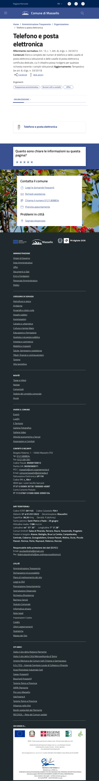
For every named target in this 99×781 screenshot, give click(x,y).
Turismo (16, 359)
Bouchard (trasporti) (22, 678)
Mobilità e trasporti (22, 346)
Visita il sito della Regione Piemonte (30, 651)
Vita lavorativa (20, 364)
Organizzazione (61, 24)
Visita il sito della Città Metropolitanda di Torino (35, 656)
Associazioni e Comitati (24, 441)
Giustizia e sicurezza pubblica (26, 337)
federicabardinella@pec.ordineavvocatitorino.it (39, 554)
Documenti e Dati (21, 271)
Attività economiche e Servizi (26, 436)
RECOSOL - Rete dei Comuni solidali (30, 714)
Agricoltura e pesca (22, 301)
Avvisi (16, 398)
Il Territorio (18, 423)
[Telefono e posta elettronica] (19, 127)
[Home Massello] (39, 13)
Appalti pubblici (20, 314)
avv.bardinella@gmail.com (31, 551)
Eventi (16, 414)
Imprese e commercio (23, 341)
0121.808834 (23, 456)
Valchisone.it (19, 696)
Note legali (18, 613)
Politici (16, 285)
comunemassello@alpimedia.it (33, 473)
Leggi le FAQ (19, 581)
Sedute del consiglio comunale (27, 393)
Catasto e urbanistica (23, 323)
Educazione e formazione (24, 332)
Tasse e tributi (19, 380)
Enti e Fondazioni (21, 276)
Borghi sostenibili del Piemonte (27, 710)
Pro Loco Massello (21, 692)
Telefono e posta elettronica (40, 126)
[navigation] (5, 13)
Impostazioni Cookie (22, 617)
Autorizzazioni (19, 319)
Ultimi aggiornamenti (23, 626)
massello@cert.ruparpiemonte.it (34, 469)
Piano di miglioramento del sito (27, 577)
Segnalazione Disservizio (24, 590)
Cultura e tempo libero (23, 328)
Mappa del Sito (20, 635)
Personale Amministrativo (25, 280)
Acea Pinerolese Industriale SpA (28, 669)
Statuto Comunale (21, 604)
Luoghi (16, 419)
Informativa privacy (22, 608)
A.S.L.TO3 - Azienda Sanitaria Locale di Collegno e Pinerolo (40, 665)
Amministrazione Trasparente (36, 24)
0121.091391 (23, 459)
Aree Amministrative (22, 262)
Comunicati (18, 389)
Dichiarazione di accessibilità (26, 573)
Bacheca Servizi (20, 599)
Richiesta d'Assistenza (23, 595)
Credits (16, 622)
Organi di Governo (21, 258)
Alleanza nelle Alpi (22, 705)
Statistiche (18, 631)
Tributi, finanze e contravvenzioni (28, 355)
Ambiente (17, 305)
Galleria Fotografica (22, 427)
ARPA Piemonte (20, 687)
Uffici (15, 267)
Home (16, 24)
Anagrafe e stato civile (23, 310)
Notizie (16, 384)
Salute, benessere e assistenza (27, 350)
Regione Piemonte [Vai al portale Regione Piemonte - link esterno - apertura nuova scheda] (20, 3)
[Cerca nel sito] (82, 13)
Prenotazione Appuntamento (26, 586)
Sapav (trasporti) (21, 674)
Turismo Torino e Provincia (25, 683)
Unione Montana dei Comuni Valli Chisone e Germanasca (39, 660)
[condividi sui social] (20, 75)
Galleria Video (19, 432)
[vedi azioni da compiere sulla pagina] (36, 75)
